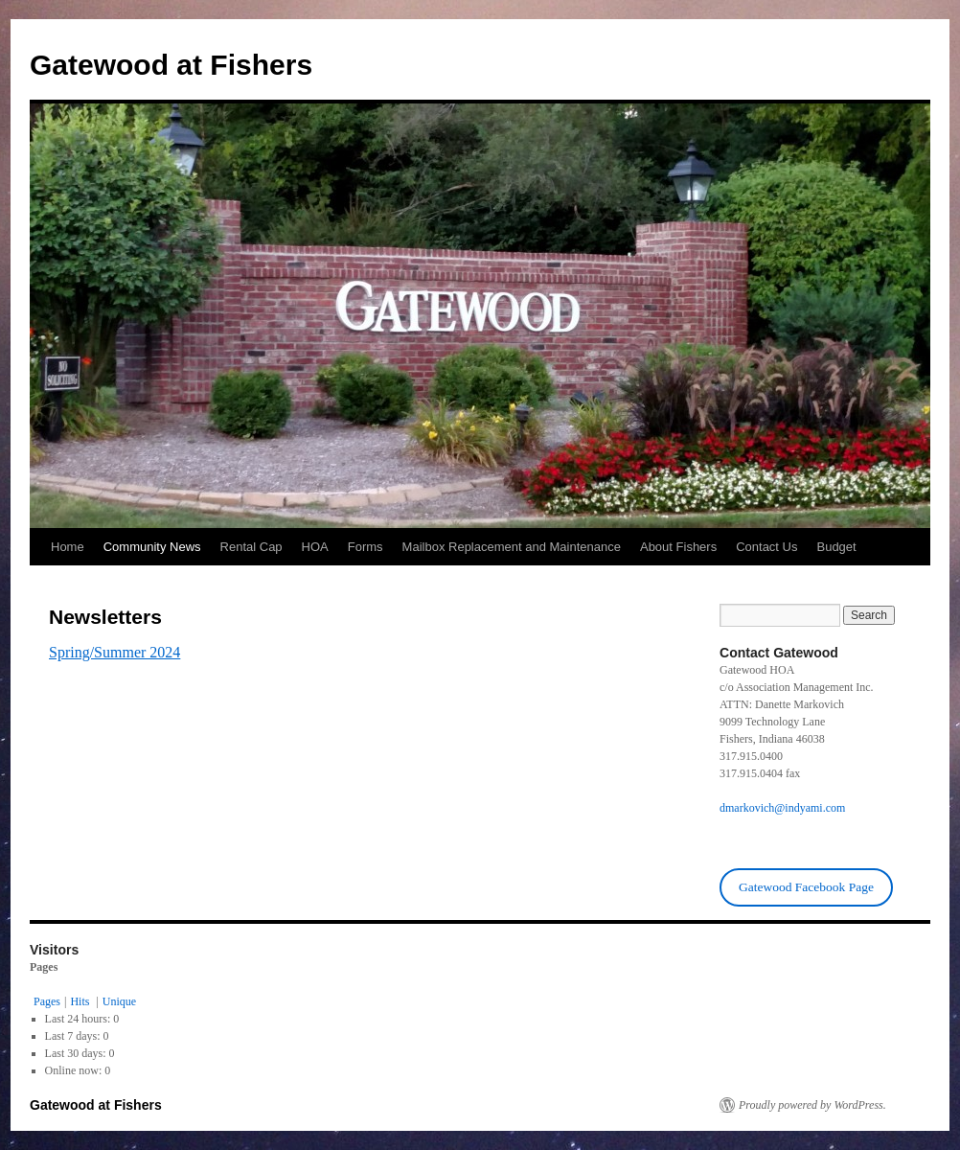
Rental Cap (251, 547)
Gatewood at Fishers (171, 64)
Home (67, 547)
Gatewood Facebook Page (806, 887)
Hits (81, 1001)
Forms (365, 547)
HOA (315, 547)
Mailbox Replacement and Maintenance (511, 547)
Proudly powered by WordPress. (812, 1105)
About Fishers (678, 547)
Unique (119, 1001)
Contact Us (766, 547)
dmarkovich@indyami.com (782, 808)
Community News (152, 547)
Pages (47, 1001)
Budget (836, 547)
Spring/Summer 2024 (114, 652)
